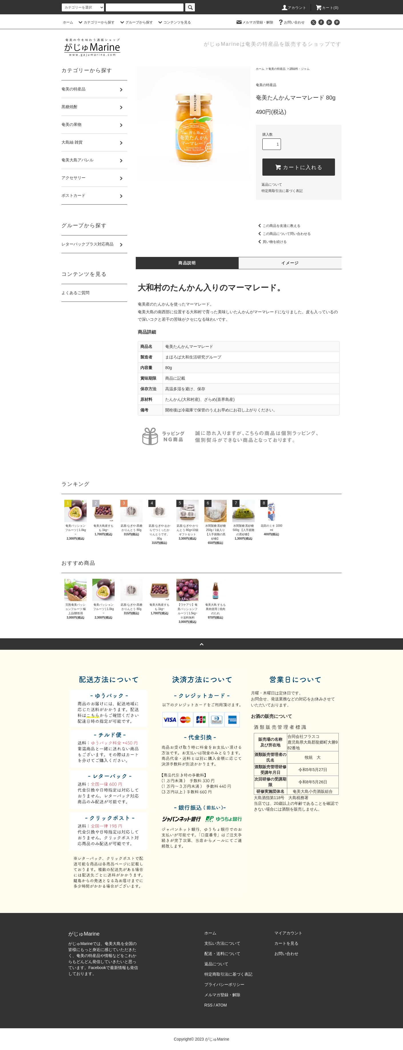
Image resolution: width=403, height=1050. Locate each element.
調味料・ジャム (300, 68)
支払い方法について (222, 943)
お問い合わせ (291, 22)
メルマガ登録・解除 (254, 22)
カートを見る (286, 943)
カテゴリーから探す (96, 22)
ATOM (221, 1005)
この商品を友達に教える (278, 226)
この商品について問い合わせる (283, 234)
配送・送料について (222, 953)
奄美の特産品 (277, 68)
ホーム (68, 22)
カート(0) (327, 8)
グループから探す (136, 22)
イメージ (290, 263)
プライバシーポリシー (224, 984)
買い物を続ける (271, 242)
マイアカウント (288, 933)
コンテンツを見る (174, 22)
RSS (208, 1005)
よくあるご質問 (75, 292)
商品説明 (187, 263)
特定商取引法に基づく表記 (282, 191)
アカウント (294, 8)
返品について (272, 185)
